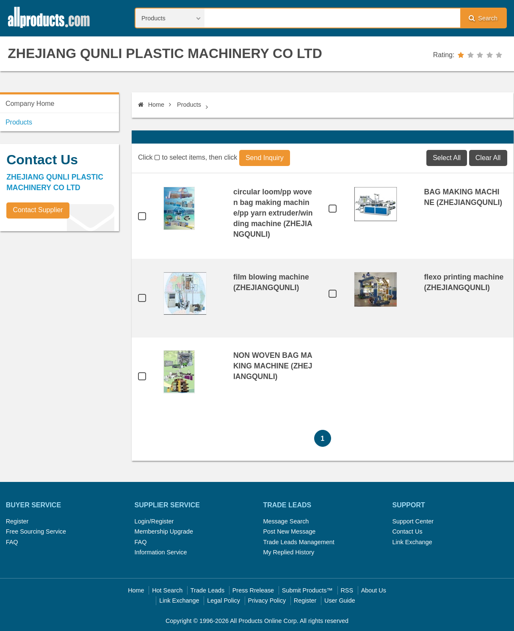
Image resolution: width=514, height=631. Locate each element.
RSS (346, 590)
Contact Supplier (38, 209)
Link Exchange (412, 542)
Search (483, 18)
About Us (373, 590)
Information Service (161, 552)
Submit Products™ (307, 590)
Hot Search (167, 590)
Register (17, 521)
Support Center (413, 521)
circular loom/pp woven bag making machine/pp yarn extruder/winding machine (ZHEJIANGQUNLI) (273, 213)
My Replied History (288, 552)
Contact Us (407, 531)
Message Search (286, 521)
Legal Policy (223, 600)
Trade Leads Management (298, 542)
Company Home (30, 103)
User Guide (339, 600)
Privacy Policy (267, 600)
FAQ (12, 542)
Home (151, 104)
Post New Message (289, 531)
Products (189, 104)
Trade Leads (207, 590)
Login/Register (154, 521)
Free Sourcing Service (36, 531)
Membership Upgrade (164, 531)
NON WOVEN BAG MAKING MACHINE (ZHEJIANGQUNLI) (272, 366)
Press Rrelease (253, 590)
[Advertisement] (63, 297)
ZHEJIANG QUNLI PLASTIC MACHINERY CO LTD (165, 53)
